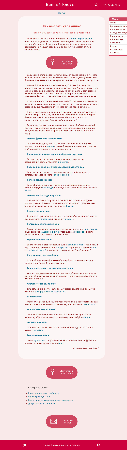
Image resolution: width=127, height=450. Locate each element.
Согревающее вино (37, 322)
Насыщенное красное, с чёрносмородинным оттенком (55, 167)
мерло (50, 146)
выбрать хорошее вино (80, 39)
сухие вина (39, 340)
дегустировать (60, 445)
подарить (75, 445)
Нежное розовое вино (38, 211)
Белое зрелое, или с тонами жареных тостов (50, 268)
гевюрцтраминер (44, 292)
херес (61, 343)
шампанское (89, 304)
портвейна (37, 330)
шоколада (47, 188)
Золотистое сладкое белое (41, 310)
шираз (28, 190)
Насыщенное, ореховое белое (42, 255)
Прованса (45, 219)
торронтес (59, 292)
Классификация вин (39, 397)
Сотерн (86, 317)
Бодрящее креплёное (38, 335)
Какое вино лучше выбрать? (43, 393)
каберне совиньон (62, 175)
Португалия (62, 247)
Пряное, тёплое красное (39, 180)
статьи (62, 13)
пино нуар (63, 162)
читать (46, 445)
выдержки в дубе (50, 232)
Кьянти (69, 206)
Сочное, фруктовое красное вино (44, 138)
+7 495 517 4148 (111, 5)
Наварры (68, 219)
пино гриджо (91, 229)
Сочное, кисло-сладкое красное (44, 196)
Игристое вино (34, 297)
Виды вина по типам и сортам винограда (50, 400)
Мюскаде (79, 232)
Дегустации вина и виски (42, 404)
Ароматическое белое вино (41, 284)
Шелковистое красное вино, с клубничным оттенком (54, 154)
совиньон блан (76, 245)
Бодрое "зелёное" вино (39, 240)
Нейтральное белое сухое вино (43, 224)
